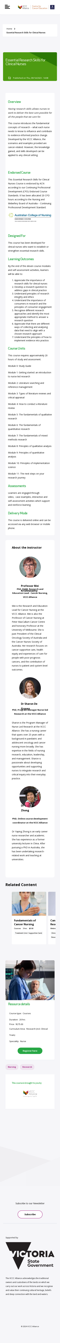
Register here (30, 1050)
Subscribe (30, 1214)
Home (9, 28)
